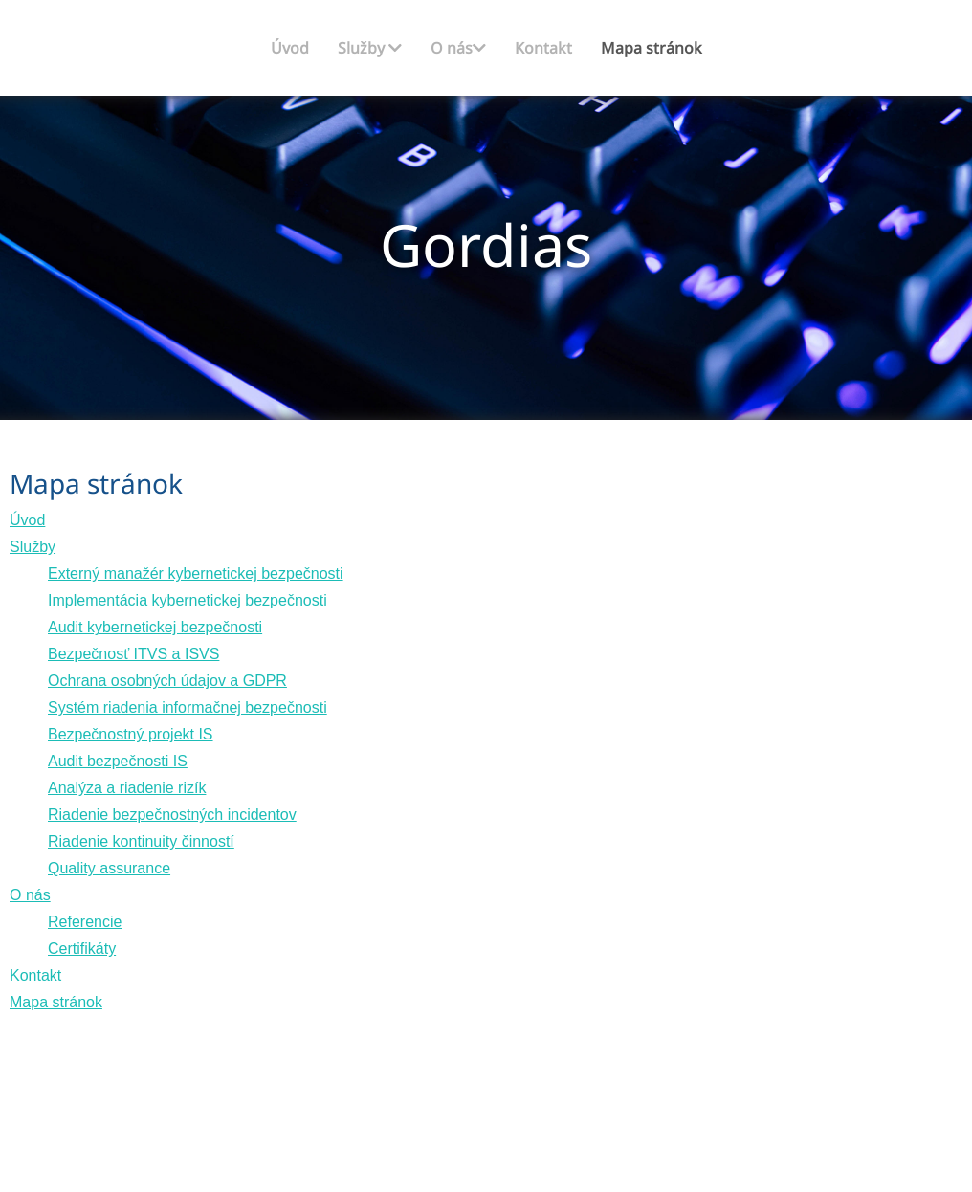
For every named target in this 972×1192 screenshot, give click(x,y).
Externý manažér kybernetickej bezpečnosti (195, 573)
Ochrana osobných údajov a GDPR (167, 681)
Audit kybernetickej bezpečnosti (155, 627)
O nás (458, 47)
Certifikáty (82, 948)
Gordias (486, 244)
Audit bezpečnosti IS (118, 761)
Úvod (290, 47)
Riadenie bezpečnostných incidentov (172, 814)
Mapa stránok (651, 47)
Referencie (85, 922)
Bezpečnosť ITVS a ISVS (133, 654)
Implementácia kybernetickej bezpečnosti (187, 600)
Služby (370, 47)
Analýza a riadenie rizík (127, 788)
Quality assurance (109, 868)
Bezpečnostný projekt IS (130, 734)
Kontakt (543, 47)
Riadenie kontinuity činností (141, 841)
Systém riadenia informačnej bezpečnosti (187, 707)
